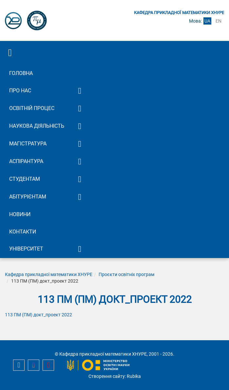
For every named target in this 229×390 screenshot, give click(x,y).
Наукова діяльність (36, 126)
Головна (21, 73)
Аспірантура (26, 161)
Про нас (20, 90)
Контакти (22, 232)
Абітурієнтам (27, 197)
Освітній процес (31, 108)
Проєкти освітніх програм (126, 274)
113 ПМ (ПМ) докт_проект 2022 (38, 314)
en (218, 21)
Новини (19, 214)
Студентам (24, 179)
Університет (26, 249)
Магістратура (28, 143)
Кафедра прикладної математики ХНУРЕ (48, 274)
